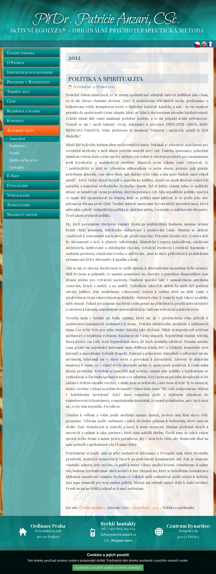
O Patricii (15, 62)
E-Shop (13, 175)
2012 (155, 507)
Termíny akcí (18, 91)
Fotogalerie (17, 185)
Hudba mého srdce (23, 160)
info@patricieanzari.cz (118, 534)
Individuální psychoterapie (30, 72)
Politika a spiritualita (105, 79)
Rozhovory (17, 146)
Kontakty (15, 120)
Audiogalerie (18, 204)
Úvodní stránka (21, 53)
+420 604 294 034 (121, 528)
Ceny (11, 101)
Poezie (14, 153)
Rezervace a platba (23, 111)
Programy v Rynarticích (28, 82)
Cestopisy (16, 167)
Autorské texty (20, 130)
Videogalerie (18, 195)
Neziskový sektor (22, 214)
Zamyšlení (17, 138)
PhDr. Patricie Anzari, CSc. (106, 19)
